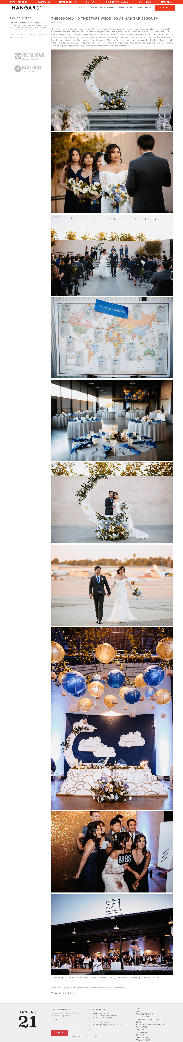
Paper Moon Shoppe (150, 978)
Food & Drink (143, 1017)
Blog (148, 8)
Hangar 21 (91, 2)
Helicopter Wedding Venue (150, 1025)
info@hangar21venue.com (108, 1025)
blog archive (17, 37)
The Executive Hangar (117, 2)
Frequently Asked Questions (151, 1019)
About (83, 8)
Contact (165, 8)
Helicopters (126, 8)
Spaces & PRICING (144, 1014)
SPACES (93, 8)
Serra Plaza (167, 2)
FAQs (139, 8)
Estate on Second (68, 2)
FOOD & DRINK (108, 8)
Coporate (141, 1030)
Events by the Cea (116, 978)
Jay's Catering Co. (19, 2)
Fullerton (141, 1027)
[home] (26, 7)
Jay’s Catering (90, 978)
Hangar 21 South (65, 978)
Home (139, 1009)
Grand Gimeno (144, 2)
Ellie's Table (44, 2)
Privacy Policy (143, 1040)
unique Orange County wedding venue (72, 988)
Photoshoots (143, 1032)
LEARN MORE (142, 1038)
